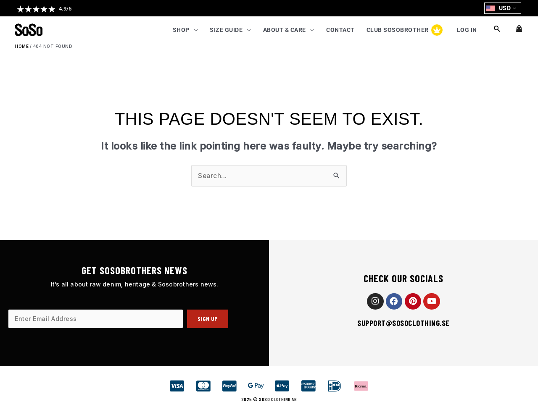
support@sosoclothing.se (403, 323)
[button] (44, 9)
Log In (466, 30)
